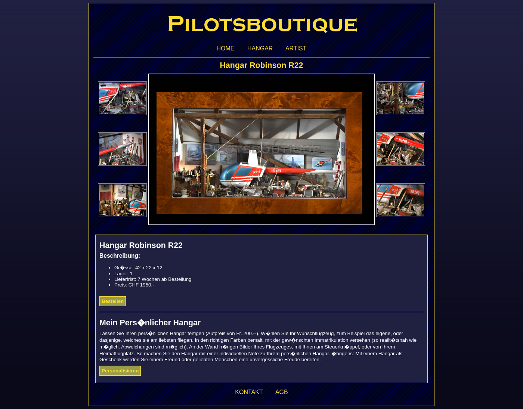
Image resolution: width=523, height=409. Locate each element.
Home (225, 48)
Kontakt (249, 392)
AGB (281, 392)
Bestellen (113, 301)
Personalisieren (120, 371)
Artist (296, 48)
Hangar (260, 48)
